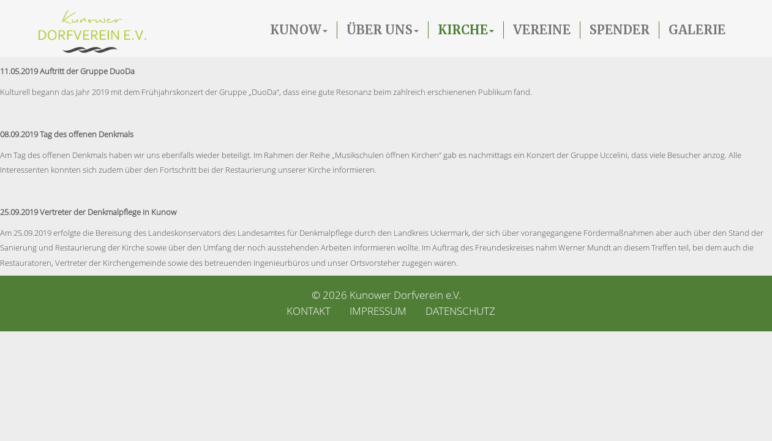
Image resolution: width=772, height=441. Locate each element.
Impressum (378, 311)
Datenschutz (460, 311)
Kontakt (309, 311)
